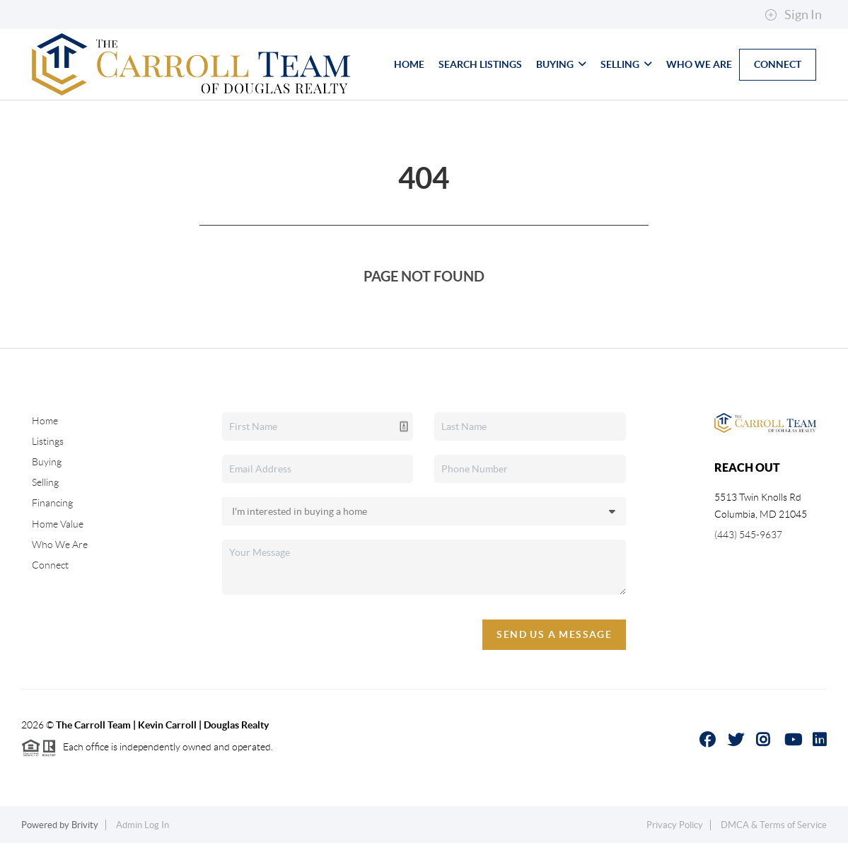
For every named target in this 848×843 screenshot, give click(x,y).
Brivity (84, 825)
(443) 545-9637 (748, 534)
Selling (626, 64)
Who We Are (699, 64)
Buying (561, 64)
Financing (52, 502)
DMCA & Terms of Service (774, 825)
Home (409, 64)
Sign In (793, 15)
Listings (48, 441)
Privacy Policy (674, 825)
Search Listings (480, 64)
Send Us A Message (554, 634)
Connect (777, 64)
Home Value (57, 524)
